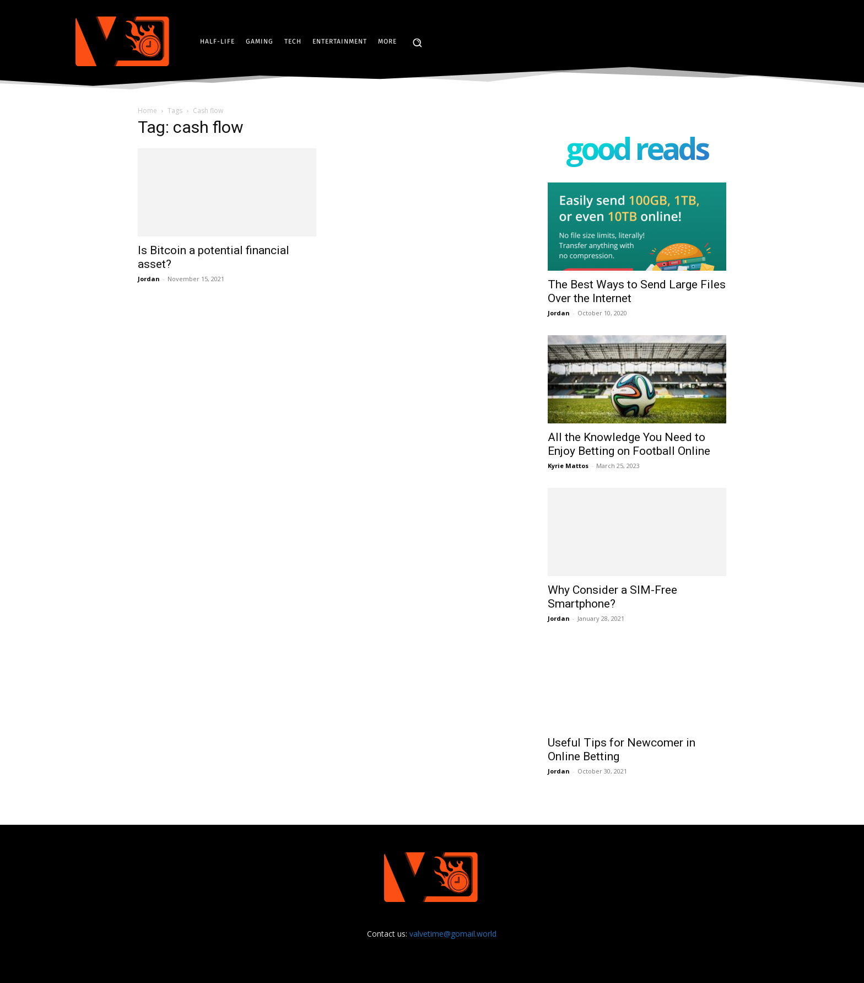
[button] (417, 42)
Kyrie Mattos (568, 465)
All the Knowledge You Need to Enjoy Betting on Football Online (629, 444)
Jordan (149, 279)
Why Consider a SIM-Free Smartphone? (612, 596)
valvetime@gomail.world (452, 933)
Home (147, 110)
